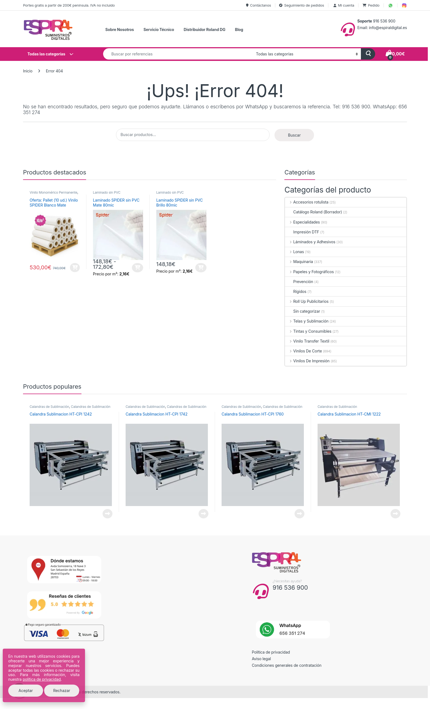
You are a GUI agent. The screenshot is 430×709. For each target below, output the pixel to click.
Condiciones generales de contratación (286, 665)
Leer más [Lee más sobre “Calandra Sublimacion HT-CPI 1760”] (299, 513)
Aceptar (26, 690)
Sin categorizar (302, 311)
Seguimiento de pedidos (301, 5)
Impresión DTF (302, 232)
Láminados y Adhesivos (310, 241)
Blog (239, 29)
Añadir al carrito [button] (75, 267)
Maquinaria (299, 261)
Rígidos (295, 291)
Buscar (294, 135)
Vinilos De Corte (303, 351)
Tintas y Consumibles (308, 331)
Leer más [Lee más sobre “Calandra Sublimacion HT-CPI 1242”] (107, 513)
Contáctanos (258, 5)
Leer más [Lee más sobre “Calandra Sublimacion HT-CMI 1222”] (395, 513)
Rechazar (61, 690)
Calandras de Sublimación (49, 407)
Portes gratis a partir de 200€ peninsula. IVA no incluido (69, 5)
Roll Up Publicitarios (307, 301)
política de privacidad (42, 679)
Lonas (294, 251)
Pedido (371, 5)
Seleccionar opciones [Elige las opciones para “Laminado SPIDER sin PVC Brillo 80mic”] (200, 267)
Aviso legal (261, 658)
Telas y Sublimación (306, 321)
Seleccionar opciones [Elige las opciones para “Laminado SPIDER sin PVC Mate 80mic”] (137, 267)
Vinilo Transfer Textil (307, 341)
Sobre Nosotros (119, 29)
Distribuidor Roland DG (204, 29)
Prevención (299, 281)
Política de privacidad (271, 652)
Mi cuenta (343, 5)
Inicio (27, 71)
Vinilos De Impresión (307, 360)
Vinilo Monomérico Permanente (53, 192)
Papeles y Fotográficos (309, 271)
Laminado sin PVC (106, 192)
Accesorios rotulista (306, 202)
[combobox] (178, 54)
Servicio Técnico (158, 29)
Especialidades (302, 222)
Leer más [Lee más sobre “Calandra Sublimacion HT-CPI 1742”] (203, 513)
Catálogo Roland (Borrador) (313, 212)
